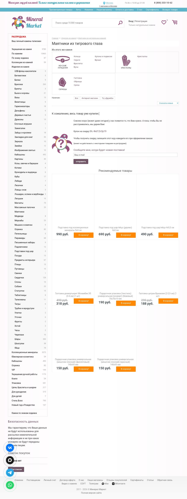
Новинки (89, 9)
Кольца (77, 56)
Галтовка (78, 78)
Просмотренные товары (60, 9)
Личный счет (50, 480)
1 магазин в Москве (108, 6)
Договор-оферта (67, 480)
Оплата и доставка (125, 9)
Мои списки (16, 469)
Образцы (78, 81)
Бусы (76, 67)
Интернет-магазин (90, 98)
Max (105, 483)
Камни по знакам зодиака (24, 413)
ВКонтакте (118, 483)
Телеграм (93, 483)
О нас (139, 9)
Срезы (76, 85)
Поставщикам (33, 480)
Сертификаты (152, 9)
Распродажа (19, 37)
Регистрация (141, 21)
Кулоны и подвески (103, 56)
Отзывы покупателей (117, 480)
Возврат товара (170, 9)
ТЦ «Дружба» (108, 98)
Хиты (78, 9)
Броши (98, 60)
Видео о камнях (69, 483)
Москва (109, 3)
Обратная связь (164, 480)
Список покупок (19, 453)
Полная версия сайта (91, 493)
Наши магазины (104, 9)
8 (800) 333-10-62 (163, 2)
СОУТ (83, 483)
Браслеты (78, 63)
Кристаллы (142, 56)
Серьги (77, 60)
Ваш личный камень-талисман (26, 41)
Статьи (150, 480)
